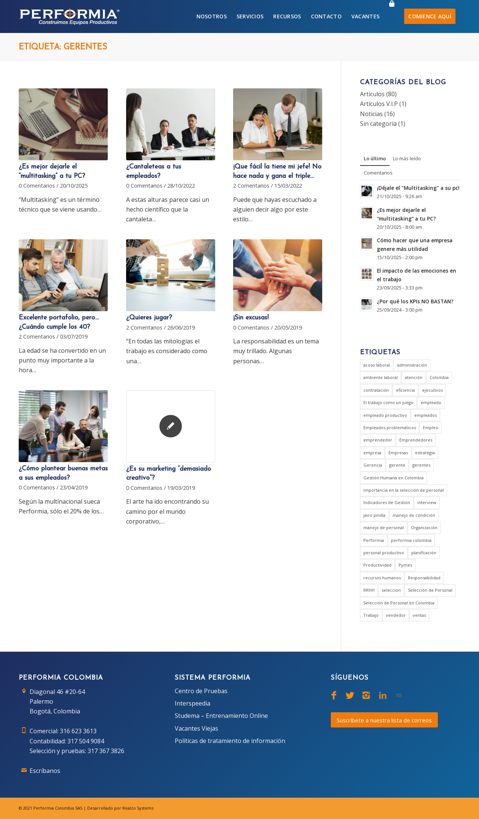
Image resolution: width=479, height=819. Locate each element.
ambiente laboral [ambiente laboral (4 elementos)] (380, 377)
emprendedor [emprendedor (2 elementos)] (377, 440)
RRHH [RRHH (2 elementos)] (369, 590)
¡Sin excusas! (251, 318)
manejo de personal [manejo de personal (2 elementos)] (383, 527)
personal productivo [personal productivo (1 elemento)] (383, 552)
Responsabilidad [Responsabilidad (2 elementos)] (424, 577)
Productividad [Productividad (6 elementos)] (377, 565)
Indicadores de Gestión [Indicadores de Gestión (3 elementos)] (386, 502)
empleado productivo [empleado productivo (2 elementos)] (385, 415)
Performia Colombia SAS (57, 808)
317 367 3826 (106, 751)
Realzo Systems (137, 808)
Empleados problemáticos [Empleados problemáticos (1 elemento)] (389, 427)
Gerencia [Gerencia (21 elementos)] (372, 465)
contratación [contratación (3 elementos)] (376, 390)
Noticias (371, 114)
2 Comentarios (251, 185)
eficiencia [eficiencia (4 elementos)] (405, 390)
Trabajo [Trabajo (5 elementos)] (371, 615)
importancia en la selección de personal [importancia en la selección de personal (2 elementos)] (403, 490)
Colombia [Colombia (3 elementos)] (439, 377)
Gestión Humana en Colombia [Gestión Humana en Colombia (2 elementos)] (393, 477)
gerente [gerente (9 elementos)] (397, 465)
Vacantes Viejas (196, 728)
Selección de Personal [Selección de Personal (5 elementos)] (430, 590)
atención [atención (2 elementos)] (413, 377)
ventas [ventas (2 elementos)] (419, 615)
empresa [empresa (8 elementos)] (372, 452)
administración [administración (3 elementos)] (412, 365)
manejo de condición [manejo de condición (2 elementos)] (414, 515)
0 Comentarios (37, 185)
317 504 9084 (85, 741)
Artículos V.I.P (379, 104)
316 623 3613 (78, 731)
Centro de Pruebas (201, 691)
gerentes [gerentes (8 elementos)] (421, 465)
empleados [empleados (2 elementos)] (425, 415)
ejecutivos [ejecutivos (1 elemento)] (432, 390)
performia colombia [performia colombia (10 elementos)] (411, 540)
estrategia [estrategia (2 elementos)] (425, 452)
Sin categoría (378, 123)
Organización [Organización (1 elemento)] (424, 527)
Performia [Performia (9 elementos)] (373, 540)
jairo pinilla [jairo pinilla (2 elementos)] (374, 515)
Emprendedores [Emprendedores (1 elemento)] (415, 440)
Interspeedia (192, 703)
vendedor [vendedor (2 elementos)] (396, 615)
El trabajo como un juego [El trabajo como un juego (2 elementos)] (388, 402)
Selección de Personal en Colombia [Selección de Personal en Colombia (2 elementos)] (398, 603)
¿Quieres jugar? (149, 318)
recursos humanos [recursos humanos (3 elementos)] (382, 577)
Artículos (372, 94)
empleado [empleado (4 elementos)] (431, 402)
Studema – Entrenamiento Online (221, 716)
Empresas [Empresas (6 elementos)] (398, 452)
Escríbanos (45, 771)
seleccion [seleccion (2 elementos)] (391, 590)
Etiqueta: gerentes (63, 47)
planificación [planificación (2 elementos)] (423, 552)
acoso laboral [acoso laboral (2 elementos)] (376, 365)
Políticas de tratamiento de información (230, 741)
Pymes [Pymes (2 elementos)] (405, 565)
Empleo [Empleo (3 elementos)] (430, 427)
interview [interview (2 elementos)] (426, 502)
